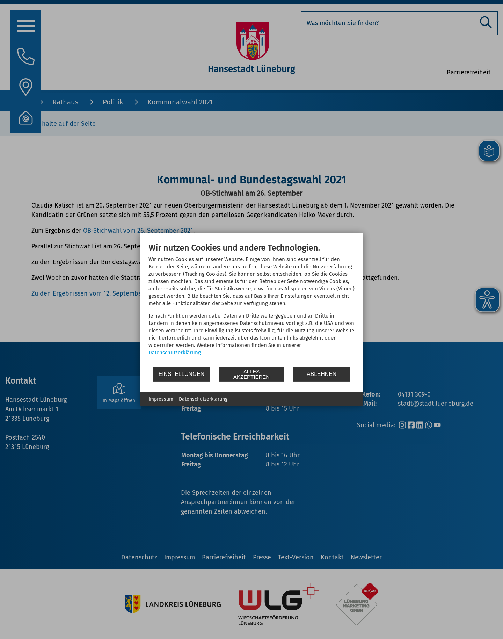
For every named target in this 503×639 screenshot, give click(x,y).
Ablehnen (321, 374)
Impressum (160, 399)
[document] (251, 304)
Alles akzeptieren (251, 374)
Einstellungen (181, 374)
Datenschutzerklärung (174, 352)
